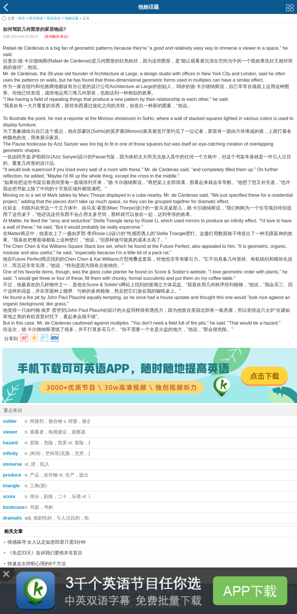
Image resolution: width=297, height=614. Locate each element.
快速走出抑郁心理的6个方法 (37, 563)
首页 (21, 18)
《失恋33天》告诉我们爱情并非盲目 (45, 552)
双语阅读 (36, 18)
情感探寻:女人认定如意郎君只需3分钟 (47, 542)
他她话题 (72, 18)
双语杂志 (54, 18)
